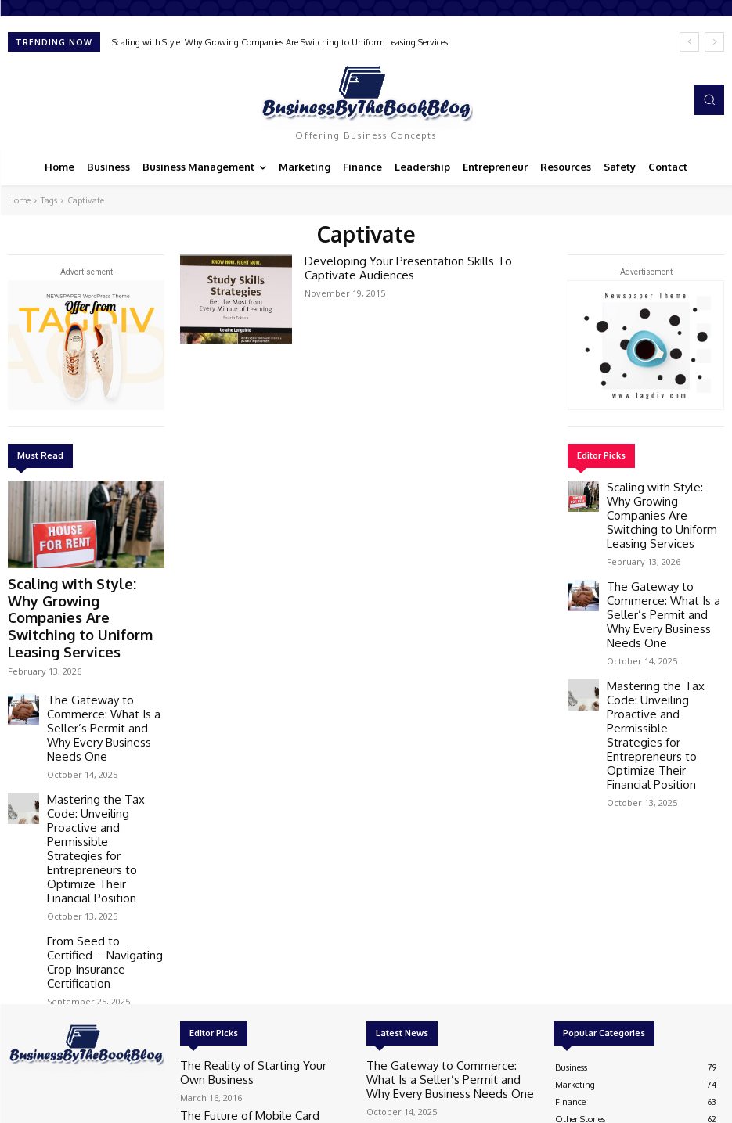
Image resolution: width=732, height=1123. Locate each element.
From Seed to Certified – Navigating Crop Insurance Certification (98, 811)
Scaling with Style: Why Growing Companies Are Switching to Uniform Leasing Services (280, 42)
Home (19, 200)
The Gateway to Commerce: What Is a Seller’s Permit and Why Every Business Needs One (101, 666)
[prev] (689, 42)
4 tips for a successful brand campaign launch (253, 989)
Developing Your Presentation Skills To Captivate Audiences (420, 266)
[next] (714, 42)
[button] (709, 99)
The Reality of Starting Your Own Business (261, 903)
